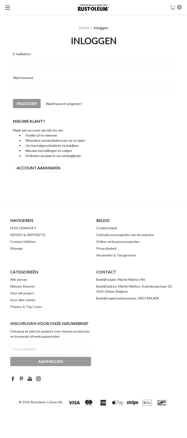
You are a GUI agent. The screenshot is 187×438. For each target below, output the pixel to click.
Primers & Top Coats (26, 314)
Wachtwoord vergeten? (64, 104)
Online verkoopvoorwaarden (118, 249)
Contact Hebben (23, 249)
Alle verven (18, 287)
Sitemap (16, 256)
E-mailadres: (22, 54)
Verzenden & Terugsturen (116, 262)
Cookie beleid (106, 235)
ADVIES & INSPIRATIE (28, 242)
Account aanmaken (38, 168)
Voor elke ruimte (22, 307)
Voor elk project (22, 300)
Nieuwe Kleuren (22, 293)
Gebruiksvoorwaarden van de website (125, 242)
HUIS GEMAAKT (23, 235)
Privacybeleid (106, 256)
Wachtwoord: (23, 78)
